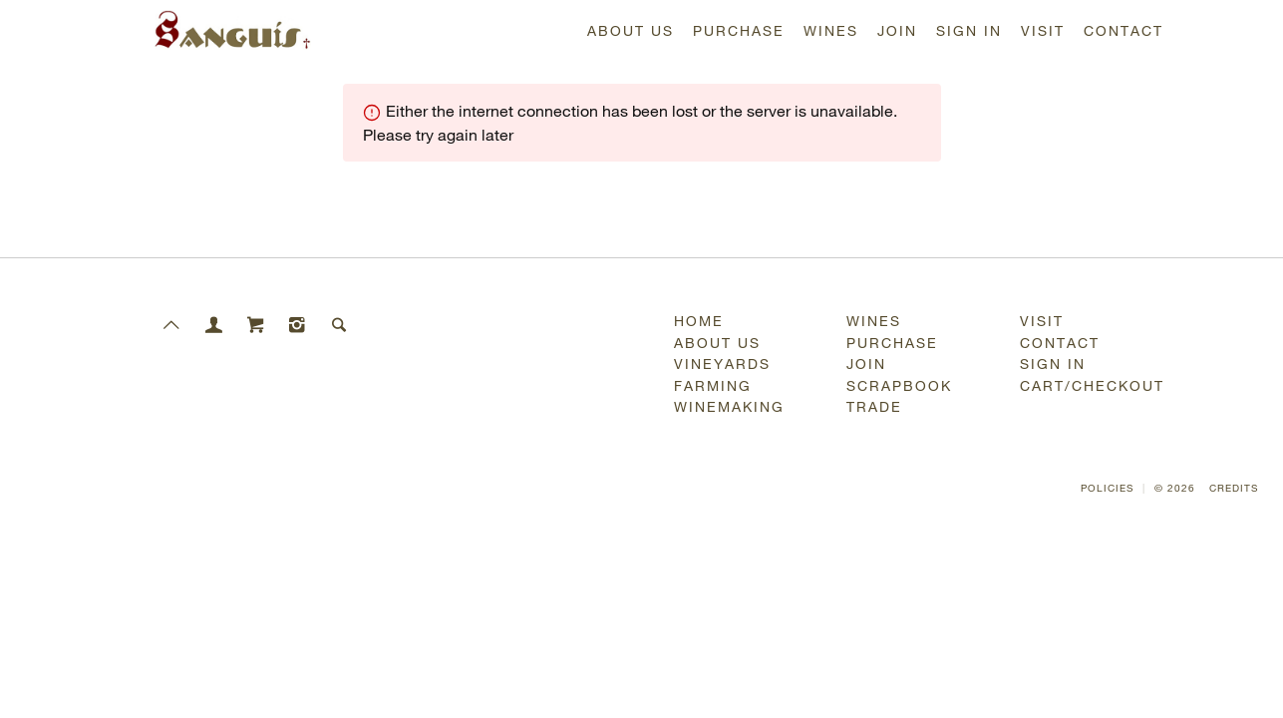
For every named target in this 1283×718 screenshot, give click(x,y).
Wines (830, 30)
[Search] (340, 310)
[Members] (214, 310)
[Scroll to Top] (172, 310)
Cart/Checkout (1092, 385)
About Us (630, 30)
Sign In (969, 30)
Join (897, 30)
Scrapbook (899, 385)
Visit (1043, 30)
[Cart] (256, 310)
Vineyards (722, 363)
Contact (1123, 30)
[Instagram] (298, 310)
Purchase (739, 30)
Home (699, 320)
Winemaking (729, 406)
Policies (1107, 488)
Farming (713, 385)
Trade (874, 406)
